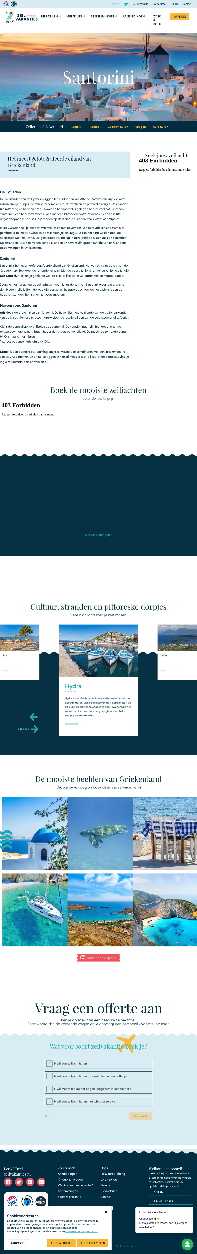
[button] (140, 3)
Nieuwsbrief (108, 1191)
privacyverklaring (179, 1215)
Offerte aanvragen (70, 1179)
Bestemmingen (68, 1191)
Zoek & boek (66, 1168)
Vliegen (140, 126)
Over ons (106, 1185)
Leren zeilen (108, 1179)
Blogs (104, 1168)
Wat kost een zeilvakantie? (75, 1185)
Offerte (180, 16)
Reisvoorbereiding (112, 1173)
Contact (186, 3)
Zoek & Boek (157, 20)
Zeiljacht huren (118, 126)
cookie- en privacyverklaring (81, 1231)
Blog (175, 3)
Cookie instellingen (126, 1246)
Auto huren (160, 126)
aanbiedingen (134, 16)
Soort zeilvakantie (69, 1196)
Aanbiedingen (67, 1173)
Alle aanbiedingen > (98, 536)
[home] (22, 20)
